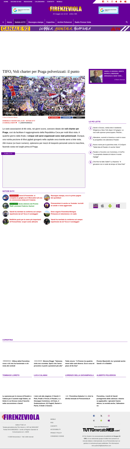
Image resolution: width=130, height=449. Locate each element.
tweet (79, 117)
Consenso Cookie (57, 436)
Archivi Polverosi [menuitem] (65, 22)
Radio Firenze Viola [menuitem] (83, 22)
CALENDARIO (39, 1)
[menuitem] (3, 22)
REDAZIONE (28, 1)
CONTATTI (50, 1)
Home (6, 1)
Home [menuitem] (9, 22)
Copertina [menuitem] (50, 22)
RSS (51, 422)
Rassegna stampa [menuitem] (35, 22)
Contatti (53, 426)
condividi (66, 117)
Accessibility (55, 429)
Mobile (53, 419)
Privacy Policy (56, 433)
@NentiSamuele (25, 122)
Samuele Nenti (9, 122)
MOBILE (59, 1)
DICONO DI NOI (16, 1)
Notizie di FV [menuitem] (20, 22)
